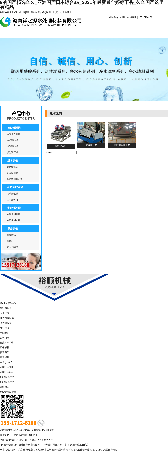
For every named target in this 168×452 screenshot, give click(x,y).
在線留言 (4, 386)
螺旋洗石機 (12, 152)
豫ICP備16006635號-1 (49, 434)
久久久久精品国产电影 (105, 449)
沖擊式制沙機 (13, 220)
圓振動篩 (11, 235)
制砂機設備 (14, 207)
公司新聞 (4, 337)
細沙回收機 (12, 199)
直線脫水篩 (12, 173)
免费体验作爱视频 (84, 449)
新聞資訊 (31, 33)
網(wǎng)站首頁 (119, 24)
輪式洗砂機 (12, 140)
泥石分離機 (12, 247)
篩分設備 (12, 228)
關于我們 (4, 352)
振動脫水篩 (12, 167)
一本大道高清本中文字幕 (12, 449)
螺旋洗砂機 (12, 146)
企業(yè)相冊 (6, 367)
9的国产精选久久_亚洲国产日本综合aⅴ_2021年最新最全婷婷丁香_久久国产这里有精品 (44, 444)
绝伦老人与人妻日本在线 (38, 449)
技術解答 (4, 347)
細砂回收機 (12, 193)
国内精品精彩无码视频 (63, 449)
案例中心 (52, 33)
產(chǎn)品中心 (10, 33)
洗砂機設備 (14, 127)
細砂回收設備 (15, 187)
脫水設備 (12, 160)
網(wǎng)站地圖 (117, 17)
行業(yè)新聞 (6, 342)
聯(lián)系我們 (73, 33)
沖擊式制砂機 (13, 214)
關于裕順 (141, 24)
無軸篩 (10, 241)
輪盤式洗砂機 (13, 134)
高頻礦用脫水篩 (15, 179)
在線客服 (131, 17)
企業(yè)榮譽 (6, 372)
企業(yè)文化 (6, 362)
